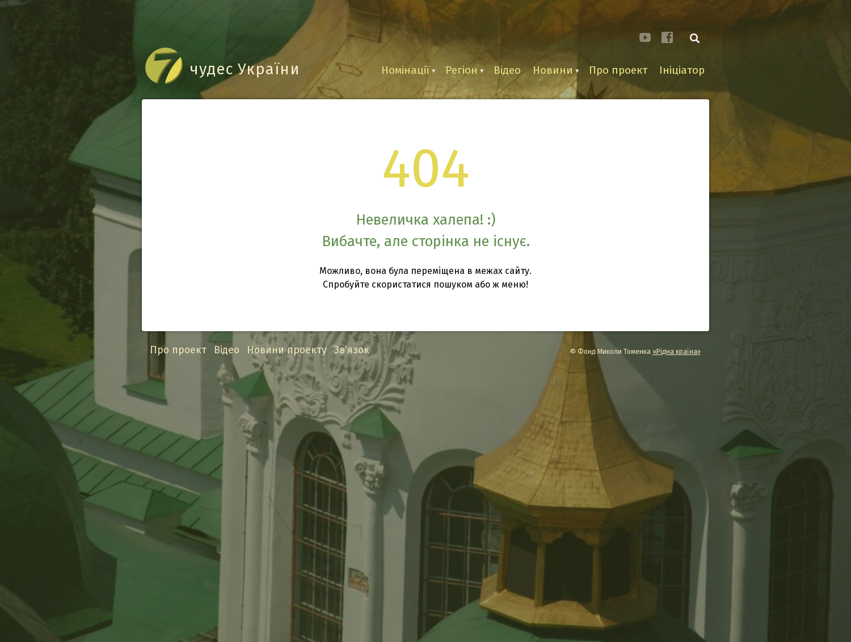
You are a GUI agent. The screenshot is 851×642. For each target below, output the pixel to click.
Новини (553, 70)
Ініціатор (682, 70)
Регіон (461, 70)
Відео (507, 70)
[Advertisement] (425, 500)
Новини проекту (287, 350)
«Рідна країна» (676, 352)
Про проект (618, 70)
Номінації (405, 70)
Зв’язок (351, 350)
